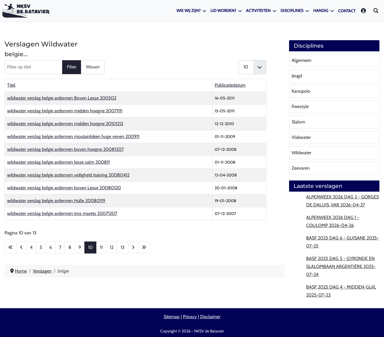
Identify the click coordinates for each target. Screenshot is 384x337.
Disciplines (292, 10)
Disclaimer (210, 316)
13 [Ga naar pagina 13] (123, 247)
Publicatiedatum (230, 85)
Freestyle (300, 106)
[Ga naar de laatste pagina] (144, 247)
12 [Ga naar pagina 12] (111, 247)
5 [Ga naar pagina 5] (41, 247)
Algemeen (301, 60)
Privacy (190, 316)
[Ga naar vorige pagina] (21, 247)
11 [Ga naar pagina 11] (101, 247)
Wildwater (301, 152)
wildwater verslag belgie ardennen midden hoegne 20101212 (65, 123)
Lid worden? (223, 10)
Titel (11, 85)
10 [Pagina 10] (90, 247)
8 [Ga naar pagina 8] (69, 247)
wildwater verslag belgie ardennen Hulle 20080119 (56, 200)
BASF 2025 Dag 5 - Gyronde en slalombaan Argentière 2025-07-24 (341, 266)
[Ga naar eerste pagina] (11, 247)
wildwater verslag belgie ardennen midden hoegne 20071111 (64, 110)
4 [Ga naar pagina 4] (31, 247)
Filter (71, 67)
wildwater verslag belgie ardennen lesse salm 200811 (58, 162)
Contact (346, 10)
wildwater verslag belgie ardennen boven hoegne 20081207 (65, 149)
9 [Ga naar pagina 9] (79, 247)
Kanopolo (301, 91)
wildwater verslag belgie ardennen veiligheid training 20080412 (68, 175)
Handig (320, 10)
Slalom (298, 122)
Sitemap (172, 316)
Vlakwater (301, 137)
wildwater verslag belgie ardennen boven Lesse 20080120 (64, 187)
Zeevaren (301, 168)
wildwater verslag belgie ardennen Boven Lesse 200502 (61, 98)
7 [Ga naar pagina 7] (60, 247)
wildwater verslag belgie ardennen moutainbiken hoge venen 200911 (73, 136)
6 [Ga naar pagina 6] (50, 247)
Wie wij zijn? (188, 10)
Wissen (93, 67)
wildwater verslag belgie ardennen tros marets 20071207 (62, 213)
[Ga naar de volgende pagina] (133, 247)
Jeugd (297, 75)
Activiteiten (258, 10)
